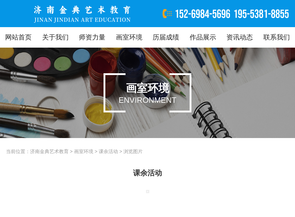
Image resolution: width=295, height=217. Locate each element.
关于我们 (55, 37)
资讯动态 (239, 37)
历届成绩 (166, 37)
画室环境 (129, 37)
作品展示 (203, 37)
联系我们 (276, 37)
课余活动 (108, 151)
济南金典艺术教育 (49, 151)
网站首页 (18, 37)
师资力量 (92, 37)
